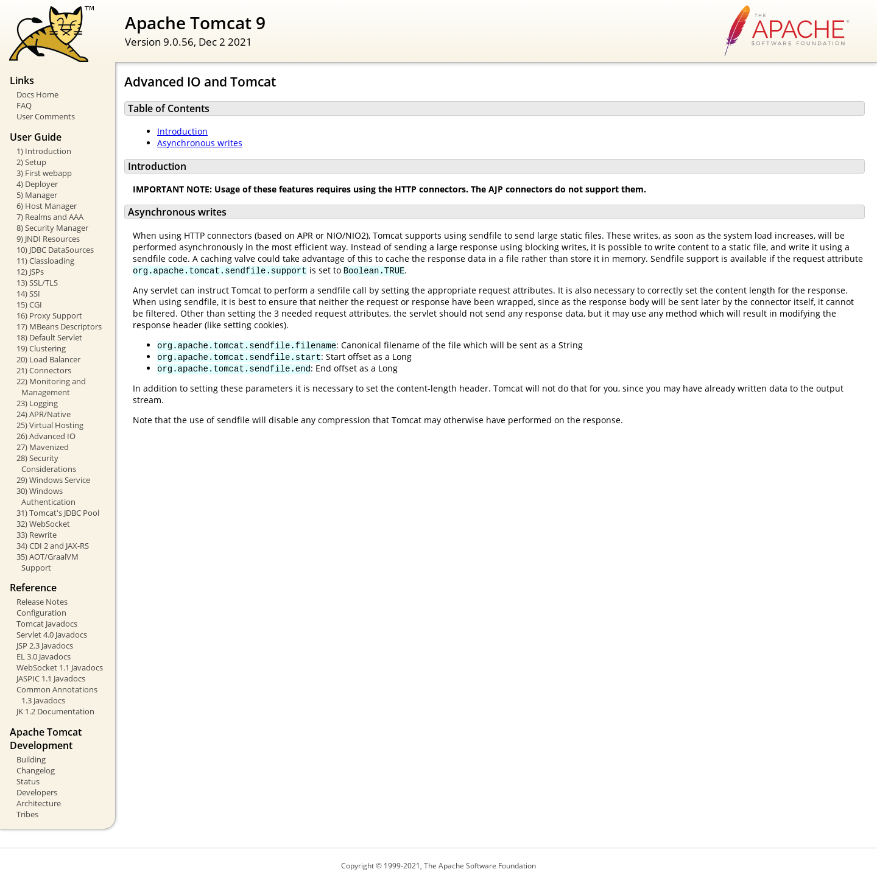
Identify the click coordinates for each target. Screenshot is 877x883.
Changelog (35, 770)
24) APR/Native (43, 414)
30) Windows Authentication (46, 496)
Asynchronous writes (199, 143)
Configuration (41, 612)
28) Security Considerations (46, 463)
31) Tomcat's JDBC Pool (57, 512)
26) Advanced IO (46, 436)
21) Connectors (43, 370)
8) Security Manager (52, 227)
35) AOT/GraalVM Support (47, 562)
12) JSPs (30, 271)
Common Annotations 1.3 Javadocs (56, 695)
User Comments (45, 116)
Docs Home (37, 94)
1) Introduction (43, 151)
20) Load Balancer (48, 359)
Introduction (182, 131)
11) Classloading (45, 260)
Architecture (38, 803)
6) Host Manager (46, 205)
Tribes (27, 814)
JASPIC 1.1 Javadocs (50, 678)
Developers (36, 792)
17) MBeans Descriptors (59, 326)
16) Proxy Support (49, 315)
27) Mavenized (42, 446)
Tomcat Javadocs (46, 623)
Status (28, 781)
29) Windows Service (53, 479)
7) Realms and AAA (49, 216)
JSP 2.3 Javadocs (44, 645)
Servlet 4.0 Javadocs (51, 634)
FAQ (24, 105)
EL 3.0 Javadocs (43, 656)
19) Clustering (41, 348)
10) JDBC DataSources (55, 249)
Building (31, 759)
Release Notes (42, 601)
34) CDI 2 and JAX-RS (52, 545)
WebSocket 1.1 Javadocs (59, 667)
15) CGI (29, 304)
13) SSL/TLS (37, 282)
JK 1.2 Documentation (55, 711)
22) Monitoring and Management (51, 387)
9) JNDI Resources (48, 238)
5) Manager (36, 194)
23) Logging (37, 403)
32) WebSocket (43, 523)
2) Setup (31, 162)
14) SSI (28, 293)
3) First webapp (44, 172)
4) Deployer (37, 183)
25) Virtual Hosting (49, 425)
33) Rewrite (36, 534)
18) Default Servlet (49, 337)
